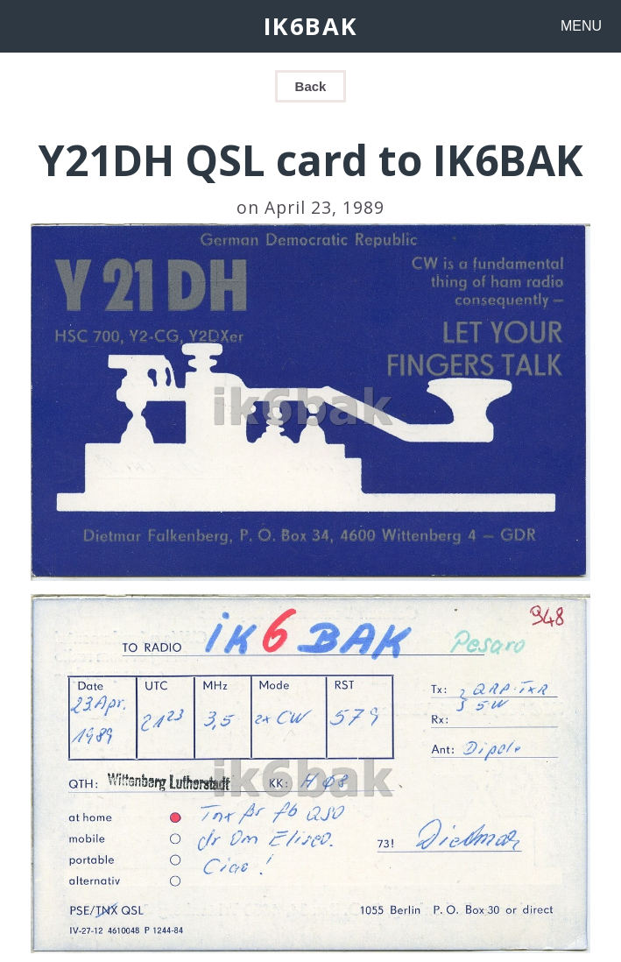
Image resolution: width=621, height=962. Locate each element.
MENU (581, 25)
